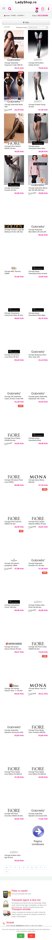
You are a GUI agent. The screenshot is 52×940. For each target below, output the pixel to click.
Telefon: (40, 16)
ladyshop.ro (20, 925)
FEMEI (13, 15)
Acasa (7, 15)
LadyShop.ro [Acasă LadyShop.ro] (26, 2)
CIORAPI (20, 15)
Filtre (26, 22)
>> (6, 871)
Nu (31, 936)
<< (6, 867)
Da (21, 936)
